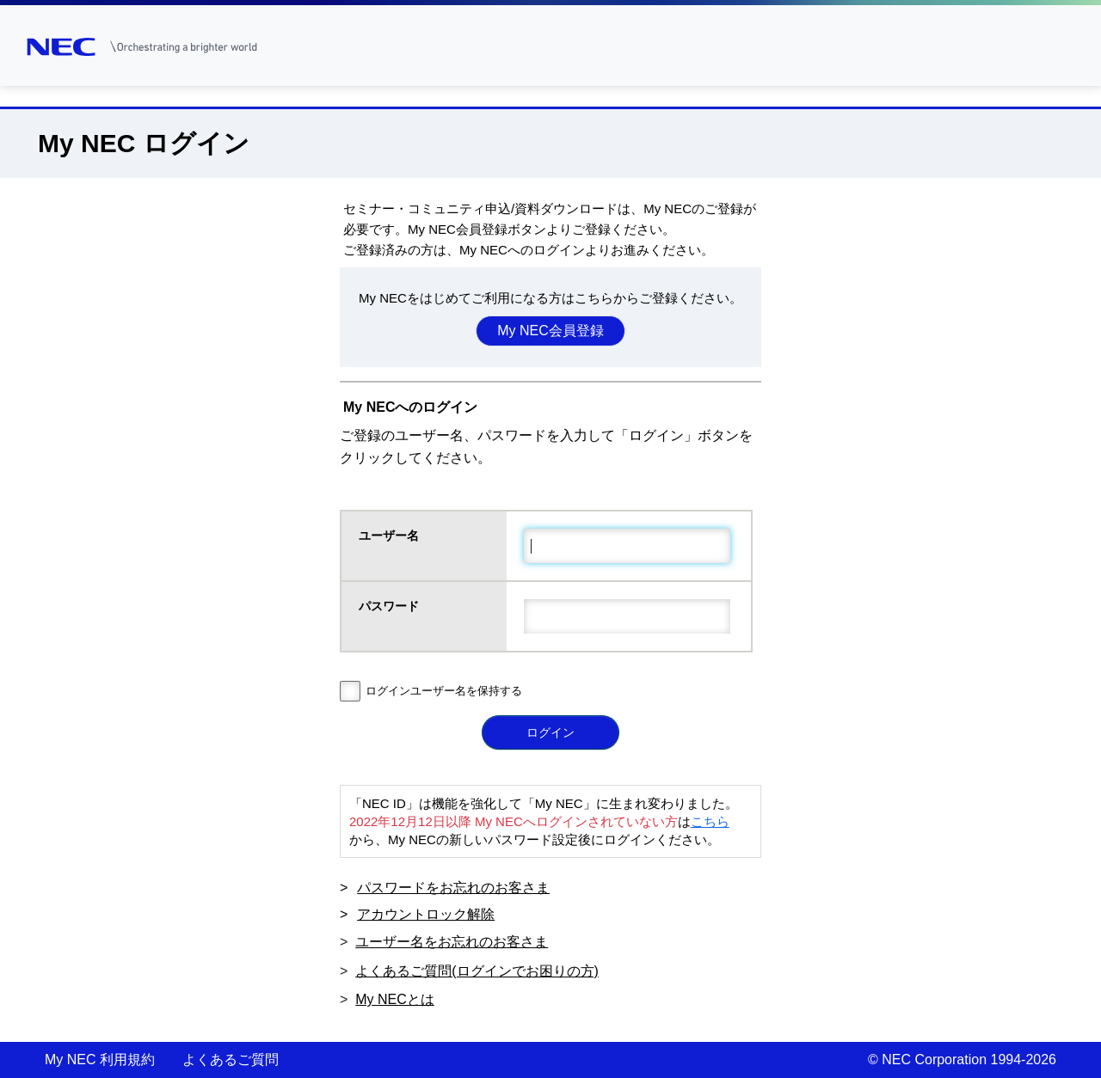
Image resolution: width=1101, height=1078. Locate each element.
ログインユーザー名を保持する (444, 690)
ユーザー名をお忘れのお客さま (451, 941)
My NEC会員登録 (550, 330)
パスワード (390, 606)
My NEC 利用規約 (100, 1059)
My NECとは (394, 999)
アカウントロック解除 (426, 914)
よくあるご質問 (230, 1059)
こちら (710, 821)
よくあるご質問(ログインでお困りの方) (477, 971)
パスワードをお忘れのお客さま (453, 887)
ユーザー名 (390, 535)
